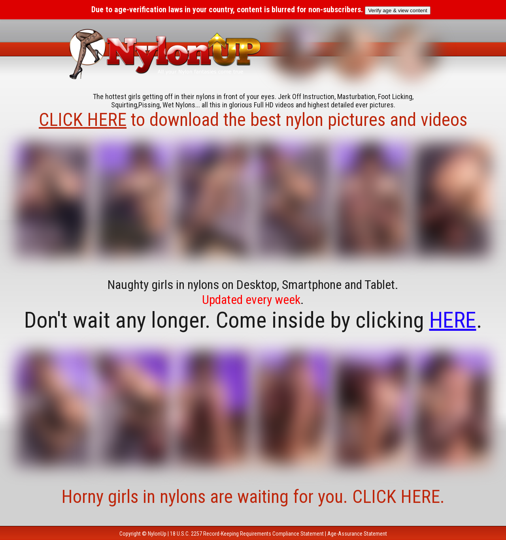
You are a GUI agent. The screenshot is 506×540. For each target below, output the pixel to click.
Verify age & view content (397, 10)
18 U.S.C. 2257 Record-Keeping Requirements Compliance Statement (247, 534)
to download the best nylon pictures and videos (253, 119)
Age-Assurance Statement (357, 534)
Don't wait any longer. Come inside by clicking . (253, 320)
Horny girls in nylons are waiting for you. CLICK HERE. (253, 496)
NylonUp (157, 534)
